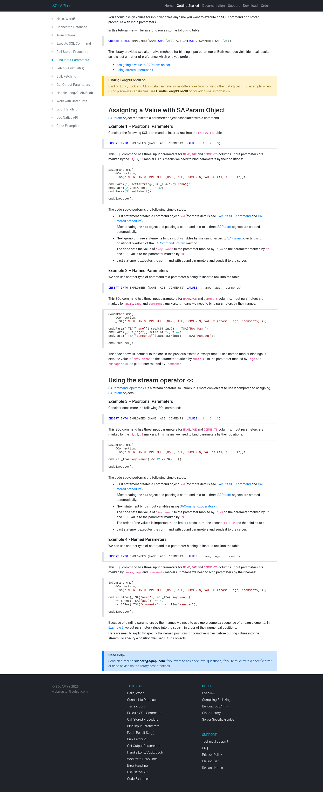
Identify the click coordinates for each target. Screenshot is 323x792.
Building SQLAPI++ (215, 706)
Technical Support (215, 741)
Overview (208, 693)
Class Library (211, 713)
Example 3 (116, 627)
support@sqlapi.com (149, 661)
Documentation (213, 6)
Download (250, 6)
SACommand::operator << (127, 388)
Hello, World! (65, 19)
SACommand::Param (169, 243)
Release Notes (212, 768)
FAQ (205, 748)
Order (265, 6)
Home (169, 6)
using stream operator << (135, 70)
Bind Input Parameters (72, 60)
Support (234, 6)
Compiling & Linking (216, 700)
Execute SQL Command (73, 43)
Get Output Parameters (73, 85)
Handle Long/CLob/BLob (74, 93)
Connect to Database (71, 27)
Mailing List (210, 761)
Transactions (65, 35)
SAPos (169, 638)
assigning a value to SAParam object (143, 65)
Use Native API (67, 118)
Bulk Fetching (66, 76)
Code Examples (67, 126)
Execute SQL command (234, 216)
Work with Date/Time (71, 101)
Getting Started (188, 6)
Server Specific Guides (218, 719)
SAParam (115, 118)
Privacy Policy (212, 755)
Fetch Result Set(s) (70, 68)
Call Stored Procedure (72, 52)
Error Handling (66, 109)
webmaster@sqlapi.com (70, 691)
